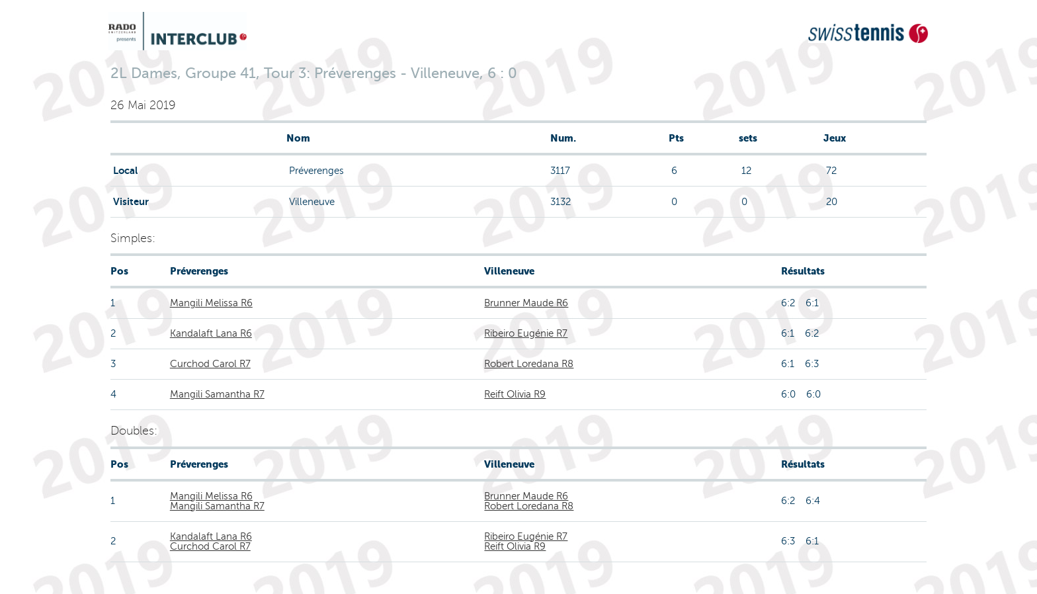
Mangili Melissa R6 (211, 303)
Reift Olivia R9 (515, 394)
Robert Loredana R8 (528, 364)
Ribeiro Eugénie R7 (525, 333)
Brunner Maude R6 (526, 303)
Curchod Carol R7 (210, 364)
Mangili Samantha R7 (217, 394)
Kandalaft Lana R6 (211, 333)
